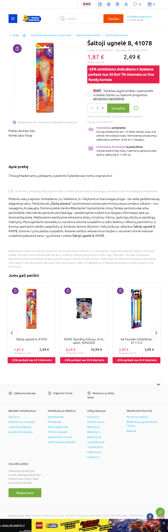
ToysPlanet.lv (95, 447)
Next (156, 332)
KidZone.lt (93, 416)
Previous (11, 332)
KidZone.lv (93, 457)
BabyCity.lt (93, 426)
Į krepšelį (118, 108)
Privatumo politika (137, 416)
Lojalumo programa (20, 426)
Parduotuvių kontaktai (22, 421)
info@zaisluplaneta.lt (139, 16)
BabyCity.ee (94, 437)
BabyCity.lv (93, 432)
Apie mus (14, 416)
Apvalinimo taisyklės (20, 432)
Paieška (113, 19)
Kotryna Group (95, 421)
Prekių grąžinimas (58, 426)
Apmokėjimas (56, 416)
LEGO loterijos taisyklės (61, 442)
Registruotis (25, 493)
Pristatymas (54, 421)
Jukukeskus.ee (96, 442)
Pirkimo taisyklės (57, 432)
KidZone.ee (94, 452)
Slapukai (131, 430)
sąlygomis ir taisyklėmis (108, 98)
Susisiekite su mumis (60, 437)
